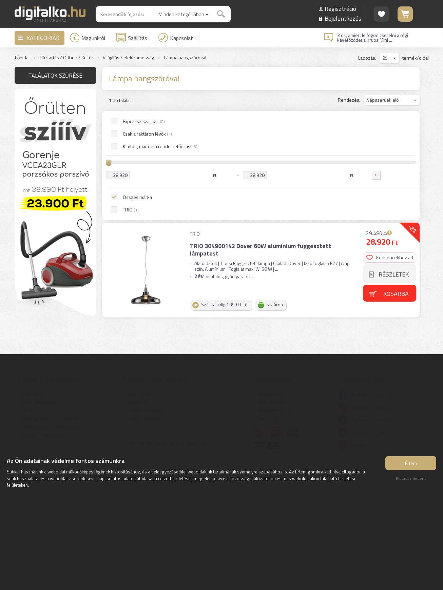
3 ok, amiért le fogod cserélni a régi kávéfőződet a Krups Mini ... (372, 38)
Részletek (394, 162)
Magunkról (87, 37)
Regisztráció (340, 8)
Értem (411, 463)
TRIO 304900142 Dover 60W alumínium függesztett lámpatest (260, 137)
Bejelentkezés (343, 18)
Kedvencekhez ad (389, 145)
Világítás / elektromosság (128, 58)
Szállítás (131, 37)
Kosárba (396, 181)
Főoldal (22, 58)
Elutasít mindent (411, 478)
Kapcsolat (175, 37)
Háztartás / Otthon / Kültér (66, 58)
